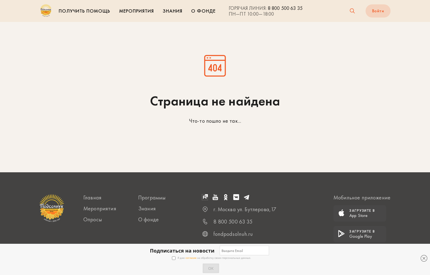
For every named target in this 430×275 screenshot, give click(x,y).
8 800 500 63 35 (285, 8)
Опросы (92, 219)
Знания (172, 11)
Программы (152, 197)
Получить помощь (84, 11)
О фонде (203, 11)
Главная (92, 197)
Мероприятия (136, 11)
